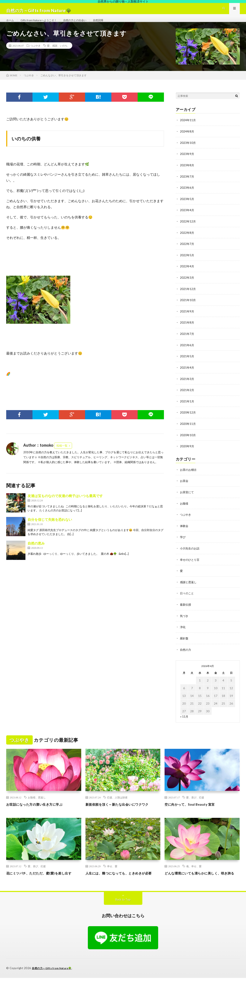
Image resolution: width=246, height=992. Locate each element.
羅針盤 (184, 641)
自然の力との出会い (83, 24)
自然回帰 (110, 24)
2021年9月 (187, 318)
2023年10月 (188, 151)
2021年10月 (188, 307)
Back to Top (123, 913)
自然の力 (186, 652)
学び (183, 541)
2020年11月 (188, 429)
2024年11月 (188, 129)
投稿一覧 (62, 454)
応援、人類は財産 (117, 800)
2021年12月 (188, 295)
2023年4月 (187, 218)
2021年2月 (187, 395)
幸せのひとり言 (190, 563)
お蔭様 (184, 508)
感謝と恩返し (189, 585)
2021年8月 (187, 329)
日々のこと (187, 597)
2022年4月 (187, 273)
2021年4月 (187, 373)
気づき (184, 619)
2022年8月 (187, 240)
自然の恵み (36, 552)
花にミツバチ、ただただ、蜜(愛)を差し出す (43, 884)
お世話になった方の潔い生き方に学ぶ (40, 806)
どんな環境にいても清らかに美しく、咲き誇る (200, 884)
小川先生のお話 (190, 552)
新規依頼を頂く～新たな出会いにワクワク (121, 809)
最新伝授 (186, 608)
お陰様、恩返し (37, 800)
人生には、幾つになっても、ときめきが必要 (121, 884)
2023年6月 (187, 195)
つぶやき (35, 54)
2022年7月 (187, 251)
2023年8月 (187, 173)
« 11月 (184, 719)
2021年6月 (187, 351)
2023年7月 (187, 184)
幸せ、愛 (112, 874)
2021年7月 (187, 340)
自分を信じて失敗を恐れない (50, 528)
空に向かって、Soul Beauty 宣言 (194, 806)
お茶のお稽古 (189, 474)
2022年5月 (187, 262)
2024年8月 (187, 140)
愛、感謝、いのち (57, 54)
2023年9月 (187, 162)
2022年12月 (188, 229)
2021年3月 (187, 384)
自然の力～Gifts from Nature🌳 (54, 982)
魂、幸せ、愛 (194, 874)
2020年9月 (187, 451)
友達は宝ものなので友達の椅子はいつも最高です (65, 504)
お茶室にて (187, 497)
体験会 (184, 530)
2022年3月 (187, 284)
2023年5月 (187, 207)
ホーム (10, 24)
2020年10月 (188, 440)
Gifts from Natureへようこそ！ (42, 24)
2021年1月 (187, 407)
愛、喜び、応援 (195, 800)
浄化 (183, 630)
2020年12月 (188, 418)
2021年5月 (187, 362)
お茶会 (184, 485)
